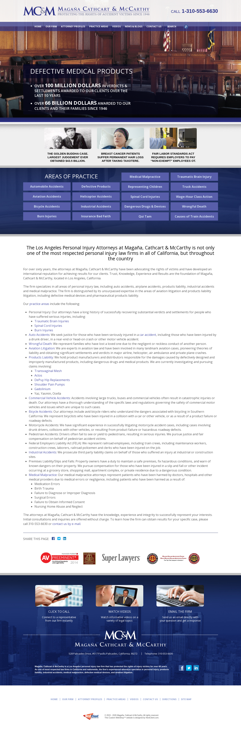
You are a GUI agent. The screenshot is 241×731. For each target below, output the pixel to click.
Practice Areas (98, 26)
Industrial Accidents (96, 206)
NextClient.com (152, 718)
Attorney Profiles (73, 26)
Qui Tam (145, 216)
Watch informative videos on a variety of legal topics (119, 616)
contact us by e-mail (66, 524)
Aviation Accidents (47, 196)
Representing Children (145, 187)
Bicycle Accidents (47, 206)
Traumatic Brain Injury (194, 177)
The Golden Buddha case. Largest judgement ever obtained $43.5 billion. (67, 157)
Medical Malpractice (145, 177)
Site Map (186, 699)
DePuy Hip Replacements (52, 380)
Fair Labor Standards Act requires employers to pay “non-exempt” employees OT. (173, 157)
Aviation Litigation (42, 348)
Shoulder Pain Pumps (49, 384)
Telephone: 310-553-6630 (159, 653)
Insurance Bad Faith (96, 216)
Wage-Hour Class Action (194, 197)
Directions (169, 699)
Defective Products (96, 186)
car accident (148, 335)
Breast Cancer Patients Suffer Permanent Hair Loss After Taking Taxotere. (120, 157)
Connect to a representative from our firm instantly (59, 616)
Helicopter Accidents (96, 196)
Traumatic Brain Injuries (51, 321)
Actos (38, 375)
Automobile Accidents (46, 186)
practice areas (39, 304)
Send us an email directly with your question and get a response (180, 616)
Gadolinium (42, 389)
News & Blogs (133, 26)
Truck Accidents (194, 187)
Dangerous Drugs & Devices (145, 206)
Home (37, 26)
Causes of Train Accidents (194, 216)
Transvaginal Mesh (48, 371)
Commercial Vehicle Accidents (49, 398)
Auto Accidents (39, 335)
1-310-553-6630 (194, 11)
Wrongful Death (194, 206)
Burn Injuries (46, 216)
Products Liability (41, 357)
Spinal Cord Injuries (145, 197)
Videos (116, 26)
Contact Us (153, 26)
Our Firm (51, 26)
